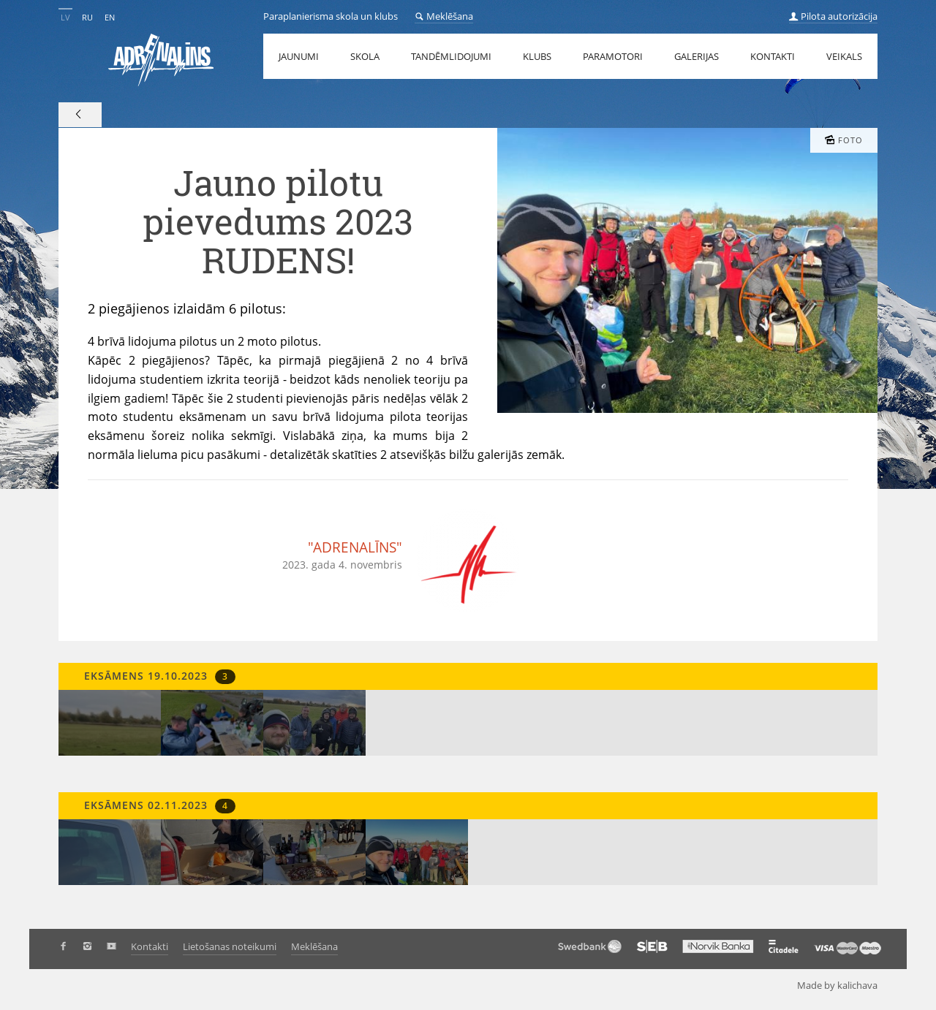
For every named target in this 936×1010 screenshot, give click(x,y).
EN (110, 17)
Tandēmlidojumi (451, 56)
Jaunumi (299, 56)
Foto (844, 139)
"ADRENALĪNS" (355, 547)
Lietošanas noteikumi (229, 946)
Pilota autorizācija (833, 16)
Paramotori (613, 56)
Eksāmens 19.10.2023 (157, 676)
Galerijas (696, 56)
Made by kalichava (843, 985)
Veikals (844, 56)
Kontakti (772, 56)
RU (87, 17)
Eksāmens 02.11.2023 (157, 805)
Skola (365, 56)
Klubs (537, 56)
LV (65, 17)
